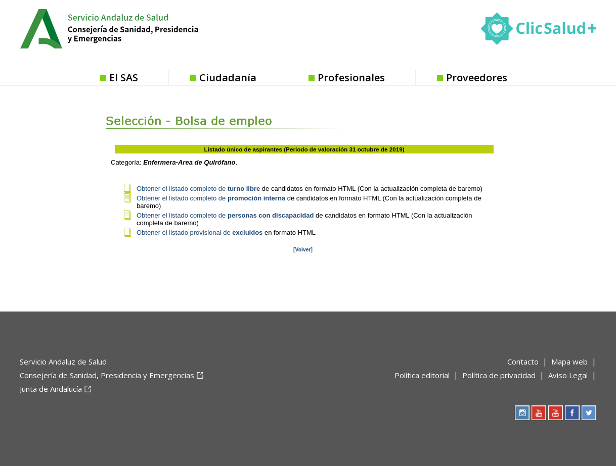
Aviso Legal (568, 375)
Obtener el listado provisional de (201, 232)
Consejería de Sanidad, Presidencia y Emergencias (107, 375)
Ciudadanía (227, 77)
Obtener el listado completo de (198, 188)
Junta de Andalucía (51, 389)
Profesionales (351, 77)
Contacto (523, 361)
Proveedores (476, 77)
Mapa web (569, 361)
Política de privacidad (499, 375)
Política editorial (422, 375)
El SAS (123, 77)
